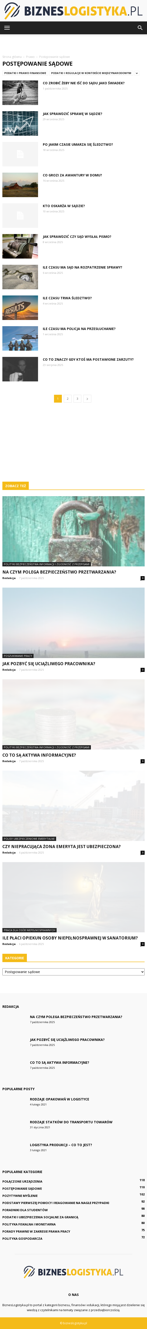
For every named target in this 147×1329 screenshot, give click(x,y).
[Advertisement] (73, 43)
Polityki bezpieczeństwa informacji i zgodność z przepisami (46, 564)
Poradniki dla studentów (25, 1210)
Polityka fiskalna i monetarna (29, 1224)
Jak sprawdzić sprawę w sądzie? (72, 113)
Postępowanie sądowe (22, 1188)
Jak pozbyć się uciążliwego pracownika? (48, 663)
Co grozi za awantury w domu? (72, 175)
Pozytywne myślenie (20, 1196)
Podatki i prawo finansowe (25, 73)
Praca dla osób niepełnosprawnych (29, 930)
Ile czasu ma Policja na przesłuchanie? (79, 328)
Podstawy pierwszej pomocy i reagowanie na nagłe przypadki (55, 1203)
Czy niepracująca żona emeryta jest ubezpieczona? (61, 846)
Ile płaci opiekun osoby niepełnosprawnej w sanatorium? (70, 938)
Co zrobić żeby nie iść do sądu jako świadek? (84, 83)
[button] (140, 27)
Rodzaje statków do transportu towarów (71, 1122)
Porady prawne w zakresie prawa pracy (36, 1231)
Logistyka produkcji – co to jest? (61, 1145)
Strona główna (12, 57)
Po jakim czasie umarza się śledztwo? (78, 144)
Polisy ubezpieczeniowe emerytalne (29, 838)
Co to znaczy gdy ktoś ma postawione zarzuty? (88, 359)
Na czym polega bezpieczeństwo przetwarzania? (59, 572)
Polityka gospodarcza (22, 1238)
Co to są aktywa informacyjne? (39, 755)
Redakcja (9, 578)
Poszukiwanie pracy (18, 656)
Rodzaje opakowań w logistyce (59, 1099)
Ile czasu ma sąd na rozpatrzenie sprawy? (82, 267)
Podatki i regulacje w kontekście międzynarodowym (91, 73)
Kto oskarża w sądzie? (64, 206)
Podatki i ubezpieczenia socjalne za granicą (40, 1217)
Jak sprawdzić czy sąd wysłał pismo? (77, 236)
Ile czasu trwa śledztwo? (67, 298)
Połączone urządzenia (22, 1181)
